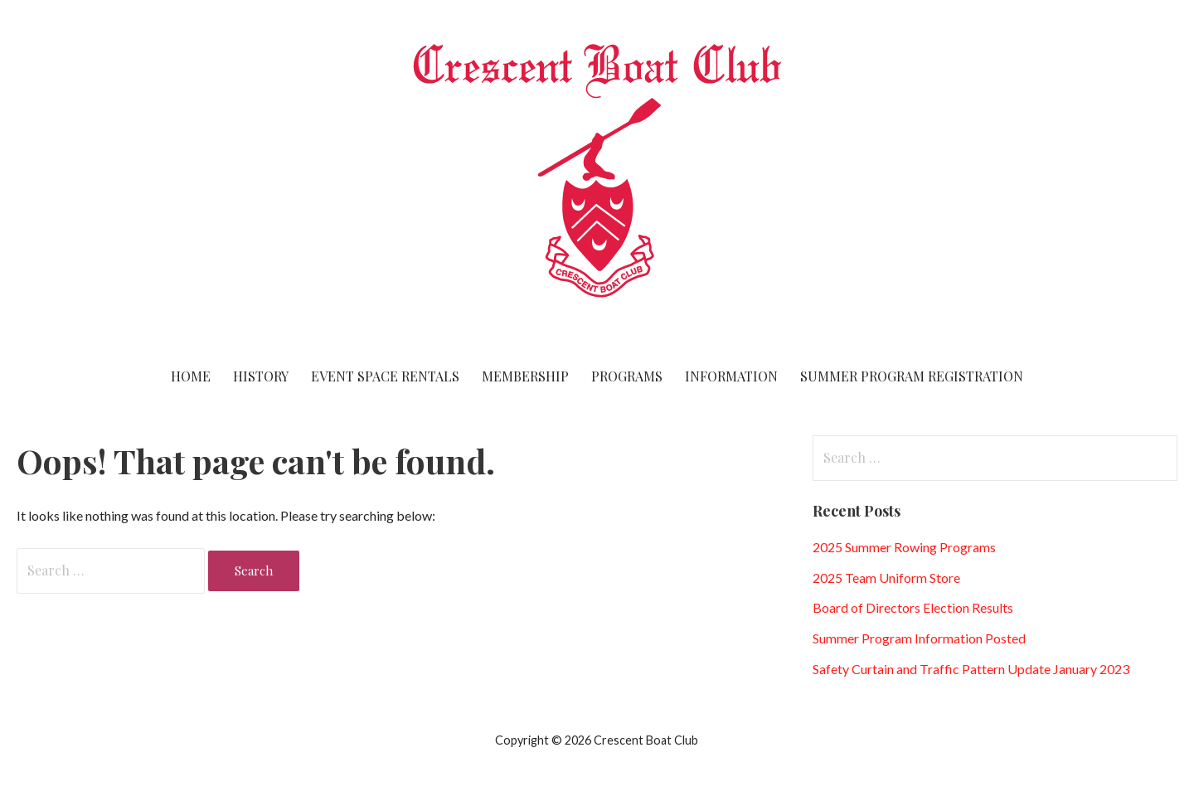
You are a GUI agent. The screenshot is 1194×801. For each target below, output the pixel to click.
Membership (525, 376)
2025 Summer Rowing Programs (904, 547)
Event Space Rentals (385, 376)
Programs (627, 376)
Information (731, 376)
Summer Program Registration (911, 376)
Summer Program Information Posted (919, 638)
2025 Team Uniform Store (886, 577)
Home (191, 376)
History (261, 376)
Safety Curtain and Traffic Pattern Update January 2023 (971, 669)
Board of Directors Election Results (913, 607)
